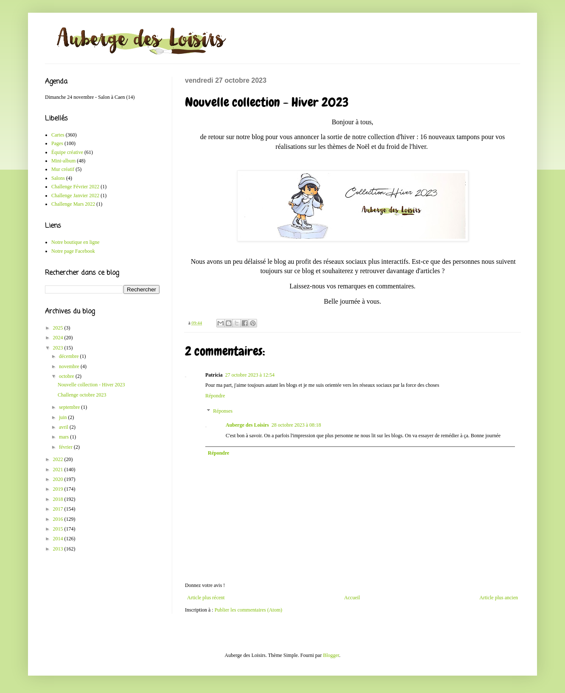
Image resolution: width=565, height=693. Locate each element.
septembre (70, 407)
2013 (58, 549)
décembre (69, 356)
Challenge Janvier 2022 (75, 195)
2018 (58, 499)
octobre (67, 376)
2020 (58, 479)
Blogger (331, 655)
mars (64, 437)
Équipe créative (67, 152)
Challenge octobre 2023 (82, 395)
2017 (58, 509)
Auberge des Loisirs (247, 425)
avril (64, 427)
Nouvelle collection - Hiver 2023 (91, 385)
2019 (58, 489)
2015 (58, 529)
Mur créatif (62, 169)
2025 (58, 328)
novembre (70, 366)
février (66, 447)
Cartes (57, 135)
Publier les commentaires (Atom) (248, 610)
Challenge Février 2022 (75, 187)
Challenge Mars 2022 (73, 204)
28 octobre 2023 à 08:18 (296, 425)
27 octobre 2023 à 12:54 (250, 375)
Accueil (352, 598)
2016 (58, 519)
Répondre (215, 396)
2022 (58, 459)
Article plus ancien (498, 598)
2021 (58, 469)
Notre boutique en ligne (75, 242)
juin (63, 417)
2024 (58, 338)
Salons (58, 178)
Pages (57, 143)
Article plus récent (206, 598)
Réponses (222, 411)
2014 (58, 539)
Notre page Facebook (73, 251)
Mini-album (63, 161)
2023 (58, 348)
